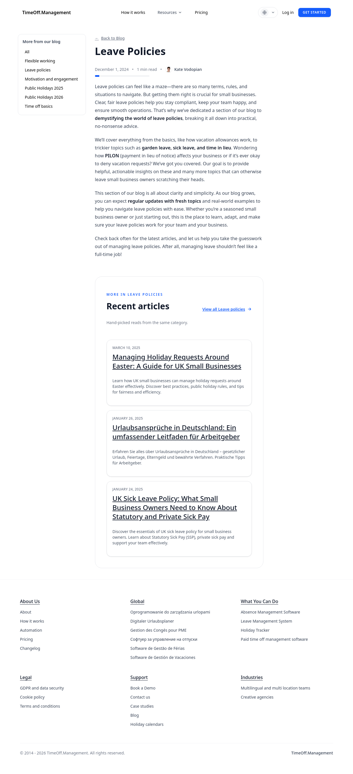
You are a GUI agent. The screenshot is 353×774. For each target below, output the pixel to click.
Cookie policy (32, 697)
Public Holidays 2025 (44, 88)
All (27, 51)
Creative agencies (257, 697)
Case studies (142, 706)
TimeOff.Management (46, 12)
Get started (314, 12)
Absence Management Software (270, 612)
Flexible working (40, 61)
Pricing (201, 12)
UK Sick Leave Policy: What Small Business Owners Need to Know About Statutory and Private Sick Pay (175, 507)
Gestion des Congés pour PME (158, 630)
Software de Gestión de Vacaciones (162, 657)
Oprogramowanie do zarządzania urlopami (170, 612)
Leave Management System (266, 621)
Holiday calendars (147, 724)
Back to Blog (110, 38)
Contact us (140, 697)
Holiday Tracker (255, 630)
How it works (133, 12)
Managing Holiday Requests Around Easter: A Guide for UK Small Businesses (177, 361)
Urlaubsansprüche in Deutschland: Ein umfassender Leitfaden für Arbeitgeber (176, 432)
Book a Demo (142, 688)
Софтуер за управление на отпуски (163, 639)
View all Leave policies (227, 309)
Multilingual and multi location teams (275, 688)
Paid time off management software (274, 639)
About (25, 612)
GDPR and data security (42, 688)
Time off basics (39, 106)
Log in (288, 12)
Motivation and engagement (51, 79)
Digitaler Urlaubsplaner (152, 621)
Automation (31, 630)
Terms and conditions (40, 706)
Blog (134, 715)
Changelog (30, 648)
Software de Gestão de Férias (157, 648)
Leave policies (38, 70)
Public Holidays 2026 (44, 97)
